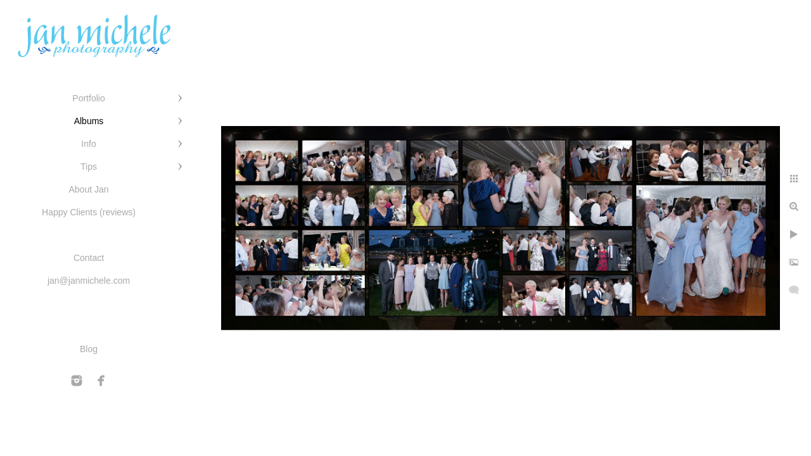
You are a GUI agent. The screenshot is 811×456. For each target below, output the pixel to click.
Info (88, 144)
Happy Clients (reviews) (89, 212)
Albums (89, 121)
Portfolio (88, 98)
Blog (89, 349)
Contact (88, 258)
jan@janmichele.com (89, 281)
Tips (88, 167)
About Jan (88, 189)
